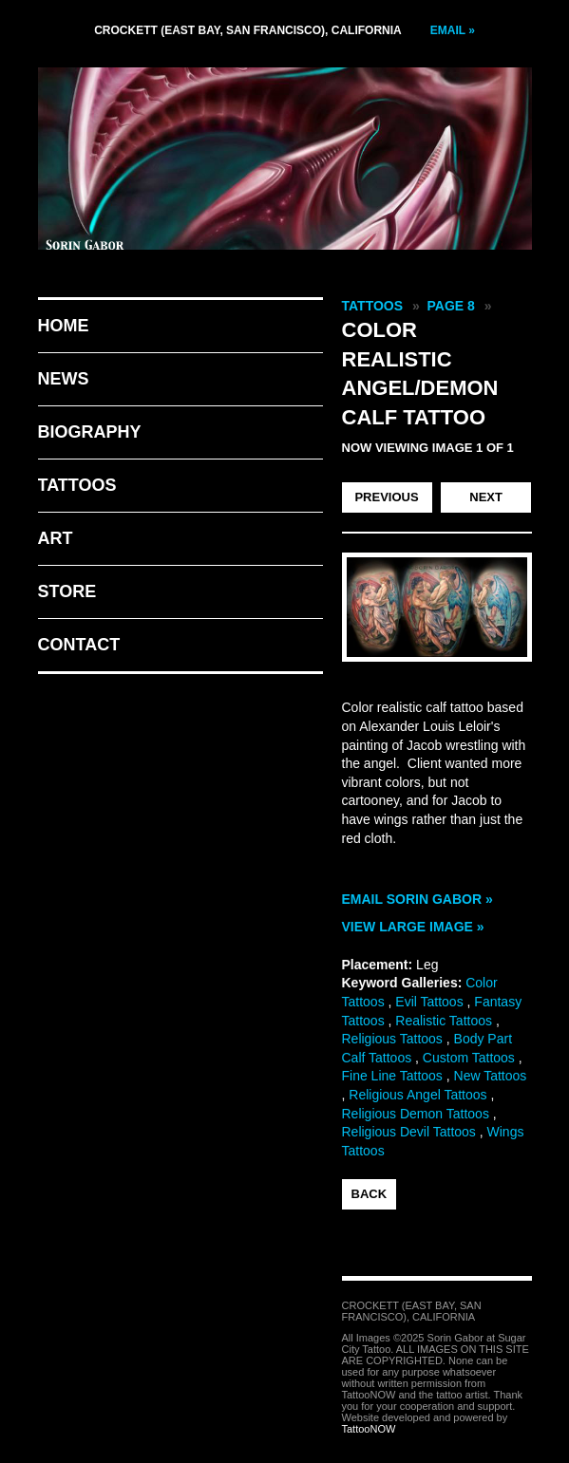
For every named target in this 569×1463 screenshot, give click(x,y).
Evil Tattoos (429, 1001)
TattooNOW (369, 1429)
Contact (79, 644)
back (369, 1194)
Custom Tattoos (469, 1057)
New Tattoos (490, 1075)
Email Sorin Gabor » (417, 899)
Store (67, 591)
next (486, 497)
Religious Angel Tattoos (417, 1094)
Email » (452, 30)
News (63, 378)
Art (55, 538)
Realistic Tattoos (443, 1020)
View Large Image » (413, 926)
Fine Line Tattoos (392, 1075)
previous (386, 497)
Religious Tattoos (392, 1038)
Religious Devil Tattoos (409, 1131)
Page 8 (451, 305)
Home (63, 325)
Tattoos (77, 485)
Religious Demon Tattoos (415, 1113)
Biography (90, 431)
